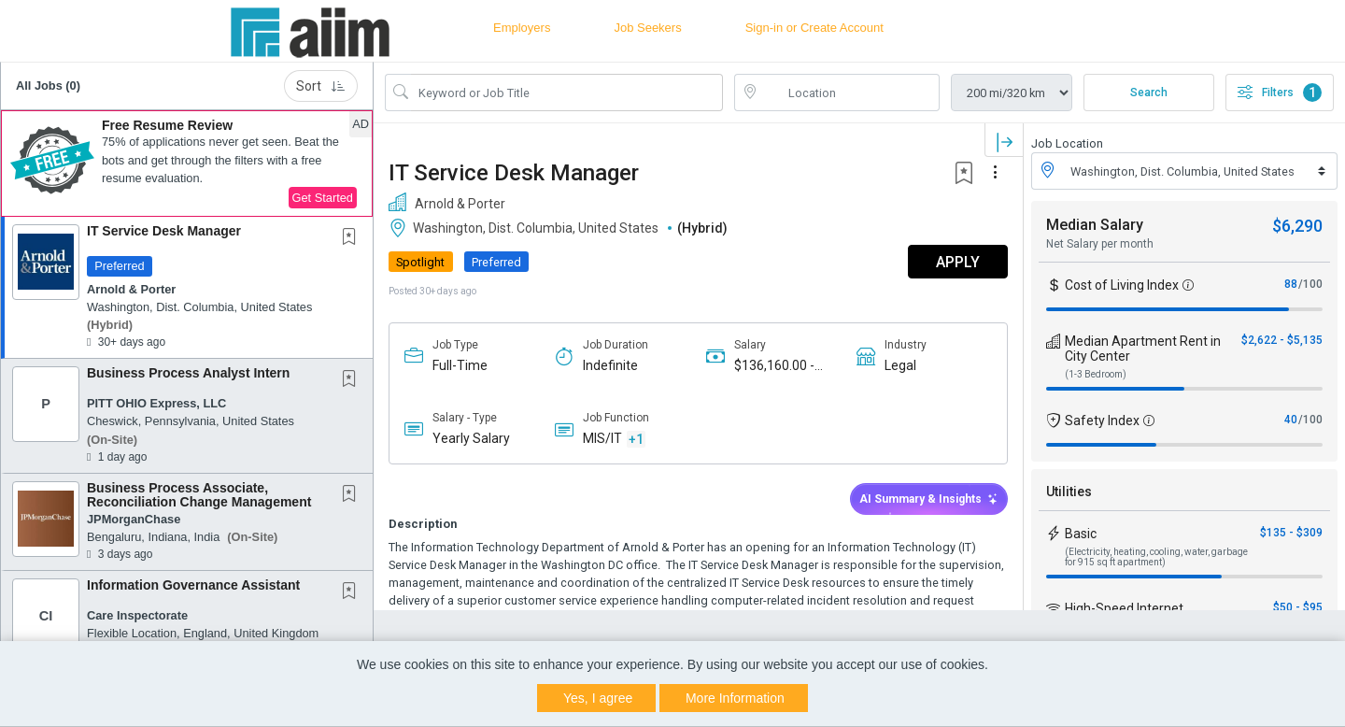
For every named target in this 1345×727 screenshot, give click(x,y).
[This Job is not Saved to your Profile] (353, 238)
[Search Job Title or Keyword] (567, 92)
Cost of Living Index (1122, 285)
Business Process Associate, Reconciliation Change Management (199, 494)
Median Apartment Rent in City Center (1143, 349)
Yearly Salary (471, 438)
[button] (187, 163)
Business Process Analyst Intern (188, 372)
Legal (900, 365)
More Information (735, 698)
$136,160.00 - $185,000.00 (774, 366)
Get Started (322, 198)
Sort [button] (321, 85)
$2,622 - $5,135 (1282, 340)
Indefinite (610, 365)
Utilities (1069, 491)
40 (1290, 419)
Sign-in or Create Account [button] (814, 28)
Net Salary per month (1100, 243)
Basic (1081, 533)
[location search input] (850, 92)
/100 (1310, 284)
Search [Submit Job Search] (1149, 92)
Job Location (1067, 143)
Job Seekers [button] (647, 28)
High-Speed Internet (1124, 608)
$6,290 (1297, 225)
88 (1290, 284)
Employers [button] (521, 28)
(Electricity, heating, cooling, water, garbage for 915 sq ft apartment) (1156, 557)
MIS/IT (602, 438)
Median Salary (1094, 225)
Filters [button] (1280, 92)
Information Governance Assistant (193, 584)
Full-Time (460, 365)
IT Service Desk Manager (164, 230)
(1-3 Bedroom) (1095, 374)
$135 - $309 (1291, 532)
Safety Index (1102, 420)
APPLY (958, 262)
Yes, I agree (597, 698)
